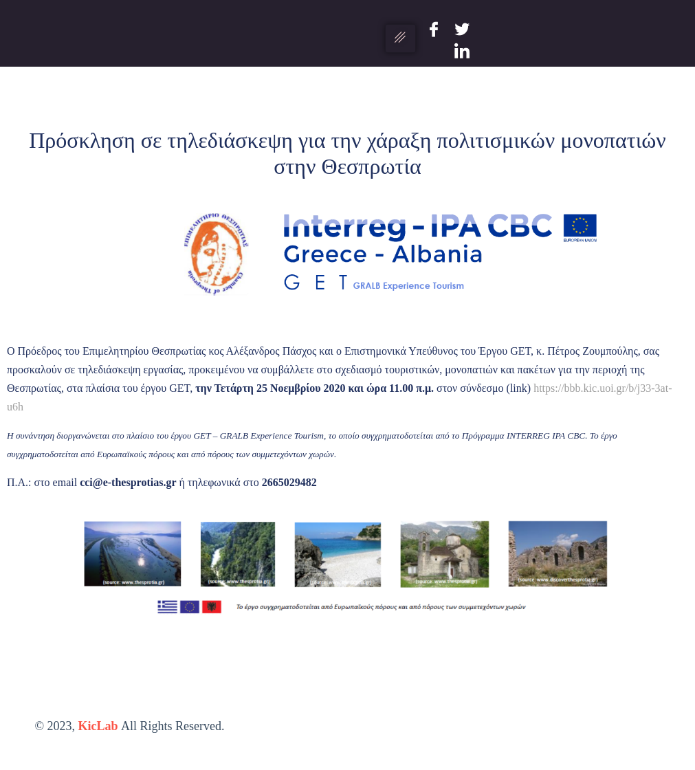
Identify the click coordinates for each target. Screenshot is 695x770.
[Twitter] (462, 27)
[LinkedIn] (462, 49)
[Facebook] (433, 27)
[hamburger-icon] (400, 38)
